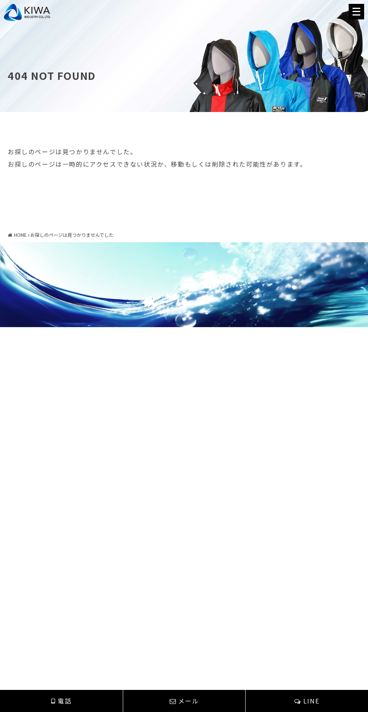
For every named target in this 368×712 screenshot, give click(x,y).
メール (184, 700)
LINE (306, 700)
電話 (61, 700)
